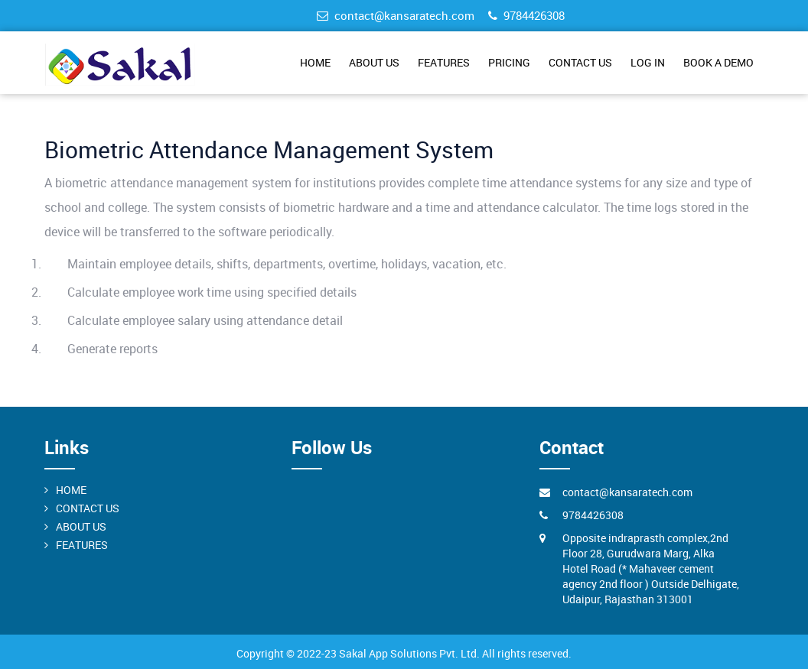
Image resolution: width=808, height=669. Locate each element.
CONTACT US (580, 62)
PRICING (509, 62)
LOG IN (647, 62)
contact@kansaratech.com (395, 15)
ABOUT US (374, 62)
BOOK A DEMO (718, 62)
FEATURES (444, 62)
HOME (315, 62)
